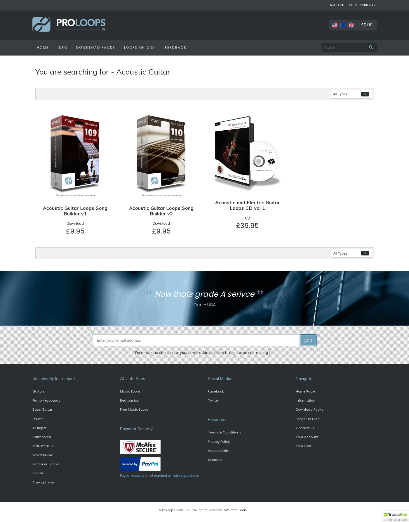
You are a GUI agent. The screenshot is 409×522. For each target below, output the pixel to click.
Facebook (216, 391)
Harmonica (41, 437)
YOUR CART (368, 5)
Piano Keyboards (46, 400)
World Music (42, 455)
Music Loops (130, 391)
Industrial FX (42, 446)
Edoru (243, 510)
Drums (37, 418)
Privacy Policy (219, 441)
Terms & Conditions (224, 432)
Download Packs (309, 409)
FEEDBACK (176, 47)
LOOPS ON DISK (140, 47)
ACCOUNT (337, 5)
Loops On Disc (307, 418)
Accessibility (218, 450)
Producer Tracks (46, 464)
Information (305, 400)
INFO (62, 47)
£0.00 (367, 25)
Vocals (38, 473)
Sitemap (215, 459)
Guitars (38, 391)
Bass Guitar (42, 409)
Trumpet (39, 428)
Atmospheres (43, 482)
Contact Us (305, 428)
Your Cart (303, 446)
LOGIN (352, 5)
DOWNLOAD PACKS (95, 47)
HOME (43, 47)
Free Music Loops (134, 409)
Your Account (307, 437)
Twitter (213, 400)
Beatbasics (129, 400)
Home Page (305, 391)
